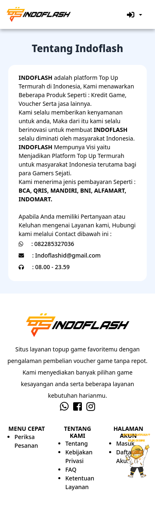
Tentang (76, 443)
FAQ (70, 469)
